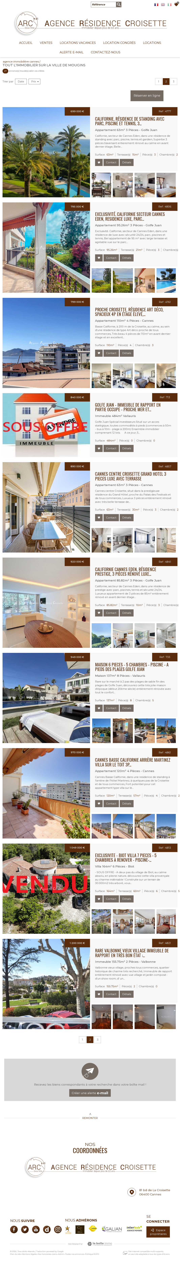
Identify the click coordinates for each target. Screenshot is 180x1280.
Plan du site (15, 1254)
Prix (35, 81)
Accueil (25, 43)
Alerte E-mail (71, 52)
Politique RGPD (92, 1254)
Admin (61, 1254)
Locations (152, 43)
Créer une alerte (90, 1093)
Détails (126, 162)
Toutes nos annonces (74, 1254)
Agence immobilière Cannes (21, 61)
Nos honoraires (44, 1254)
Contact (111, 162)
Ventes (46, 43)
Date (21, 81)
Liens (54, 1254)
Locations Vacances (78, 43)
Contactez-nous (105, 52)
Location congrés (119, 43)
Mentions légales (29, 1254)
